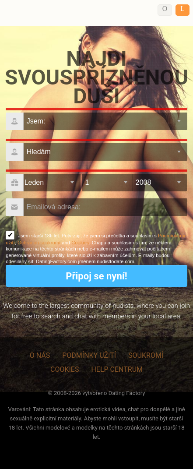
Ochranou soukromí (39, 242)
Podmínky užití (89, 355)
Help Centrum (117, 369)
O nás (40, 355)
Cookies (80, 242)
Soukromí (145, 355)
